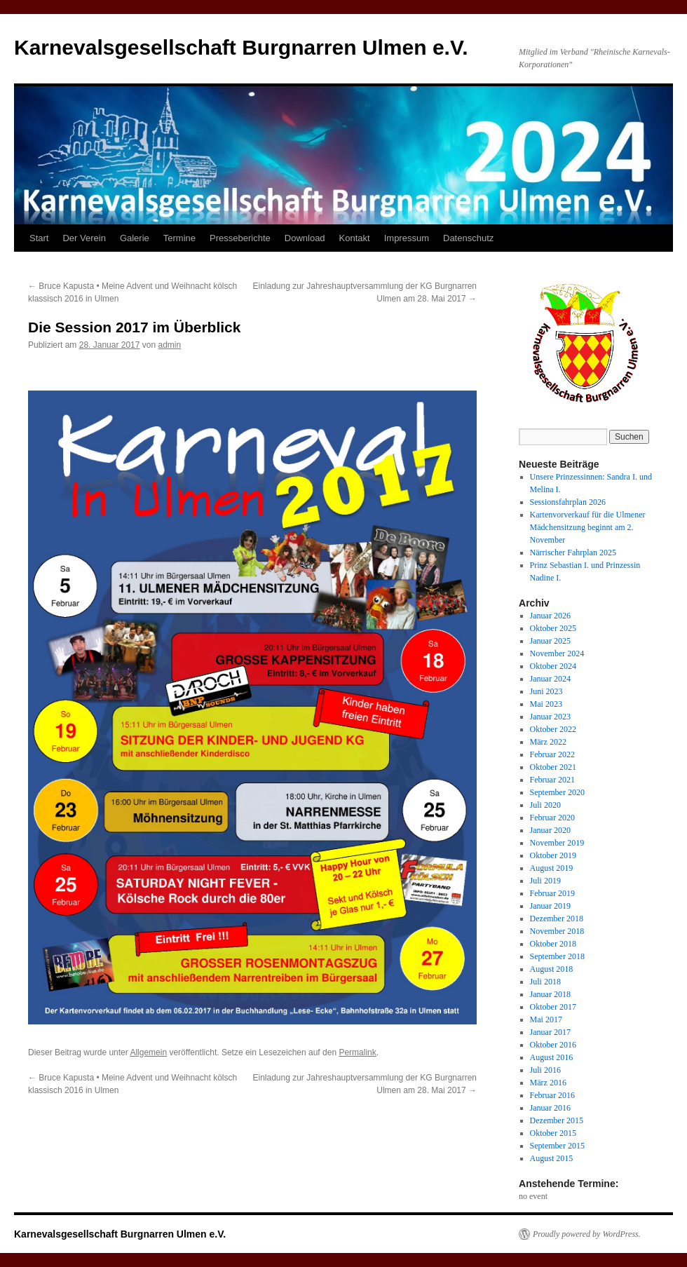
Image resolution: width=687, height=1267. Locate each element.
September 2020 (557, 792)
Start (38, 238)
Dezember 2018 (556, 918)
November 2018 (557, 931)
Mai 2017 (546, 1019)
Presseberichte (240, 238)
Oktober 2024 (553, 666)
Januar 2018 (550, 994)
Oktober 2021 (553, 767)
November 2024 (557, 653)
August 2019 (551, 868)
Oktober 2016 (553, 1045)
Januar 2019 (550, 906)
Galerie (134, 238)
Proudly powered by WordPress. (587, 1234)
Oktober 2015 (553, 1133)
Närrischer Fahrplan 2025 (573, 552)
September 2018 (557, 956)
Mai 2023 (546, 704)
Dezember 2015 (556, 1120)
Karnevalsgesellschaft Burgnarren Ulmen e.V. (241, 47)
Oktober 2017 (553, 1007)
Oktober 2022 (553, 729)
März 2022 (548, 742)
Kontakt (354, 238)
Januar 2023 (550, 716)
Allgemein (148, 1052)
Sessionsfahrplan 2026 (568, 502)
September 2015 (557, 1146)
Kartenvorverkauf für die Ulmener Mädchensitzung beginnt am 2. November (588, 527)
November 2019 (557, 843)
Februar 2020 (552, 817)
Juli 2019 (545, 881)
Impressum (406, 238)
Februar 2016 (552, 1095)
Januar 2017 (550, 1032)
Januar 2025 (550, 641)
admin (170, 345)
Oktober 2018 (553, 944)
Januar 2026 (550, 616)
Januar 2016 (550, 1108)
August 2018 (551, 969)
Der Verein (83, 238)
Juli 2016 (545, 1070)
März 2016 (548, 1083)
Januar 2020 (550, 830)
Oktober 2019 (553, 855)
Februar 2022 (552, 754)
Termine (179, 238)
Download (305, 238)
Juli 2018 (545, 982)
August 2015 (551, 1158)
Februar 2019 (552, 893)
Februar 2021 (552, 780)
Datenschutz (468, 238)
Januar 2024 (550, 679)
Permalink (357, 1052)
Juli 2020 (545, 805)
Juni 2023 (546, 691)
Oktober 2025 (553, 628)
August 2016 (551, 1057)
